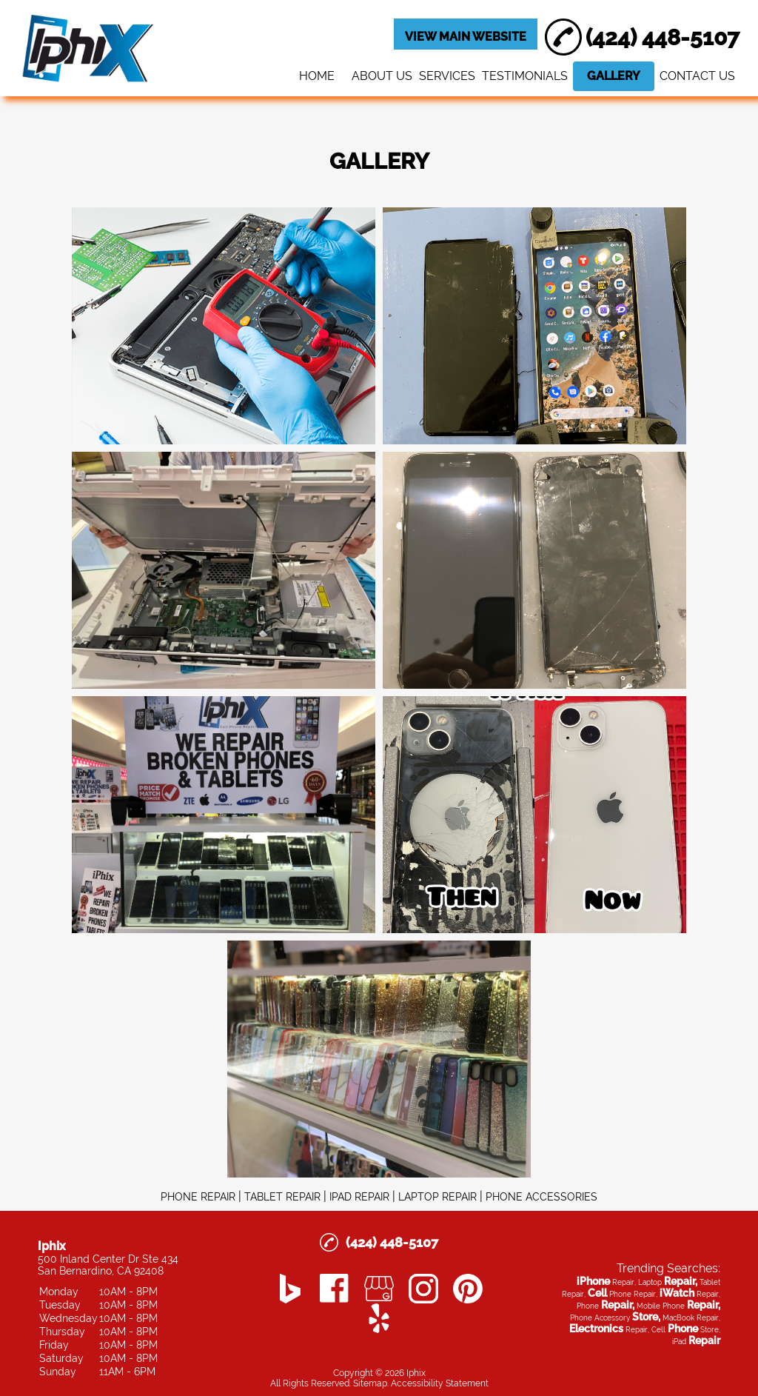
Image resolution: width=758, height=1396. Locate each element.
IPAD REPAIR (359, 1197)
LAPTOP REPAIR (437, 1197)
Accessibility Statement (440, 1383)
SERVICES (447, 76)
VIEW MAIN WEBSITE (465, 37)
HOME (317, 76)
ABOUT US (382, 76)
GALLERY (613, 76)
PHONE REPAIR (198, 1197)
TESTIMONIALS (525, 76)
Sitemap (370, 1383)
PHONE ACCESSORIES (541, 1197)
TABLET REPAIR (282, 1197)
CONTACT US (697, 76)
